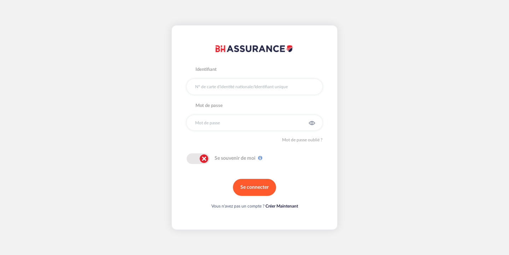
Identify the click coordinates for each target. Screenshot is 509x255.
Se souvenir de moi (235, 158)
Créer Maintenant (281, 206)
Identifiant (206, 69)
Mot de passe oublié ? (302, 140)
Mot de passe (209, 105)
